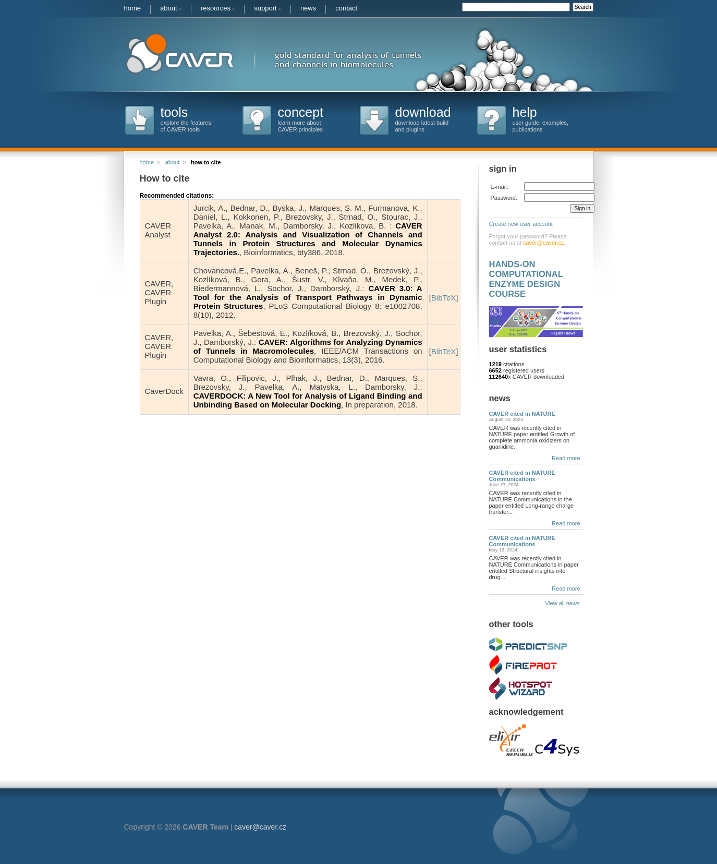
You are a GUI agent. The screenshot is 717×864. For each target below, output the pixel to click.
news (308, 8)
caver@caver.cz (543, 242)
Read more (566, 458)
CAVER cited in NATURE (522, 414)
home (132, 8)
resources (218, 8)
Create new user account (521, 224)
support (267, 8)
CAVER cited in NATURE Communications (522, 476)
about (170, 8)
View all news (564, 603)
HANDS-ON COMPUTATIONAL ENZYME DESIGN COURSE (526, 278)
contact (346, 8)
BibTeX (443, 297)
